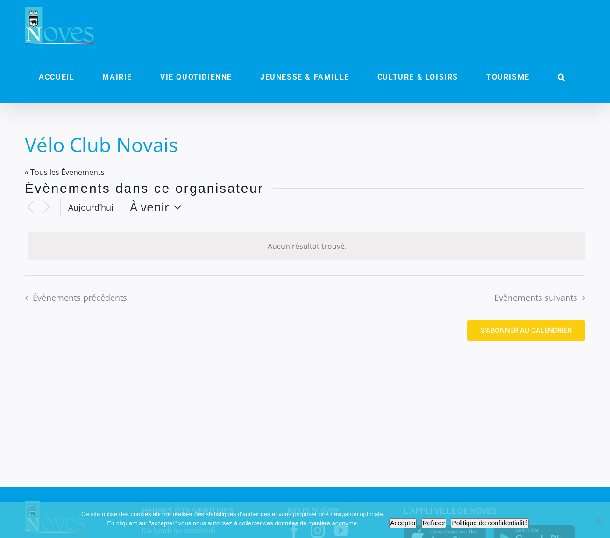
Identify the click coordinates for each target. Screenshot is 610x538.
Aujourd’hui (90, 207)
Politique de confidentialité (490, 523)
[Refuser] (598, 520)
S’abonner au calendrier (526, 330)
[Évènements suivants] (46, 207)
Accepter (403, 523)
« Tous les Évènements (65, 172)
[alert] (306, 246)
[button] (561, 77)
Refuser (433, 523)
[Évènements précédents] (30, 207)
